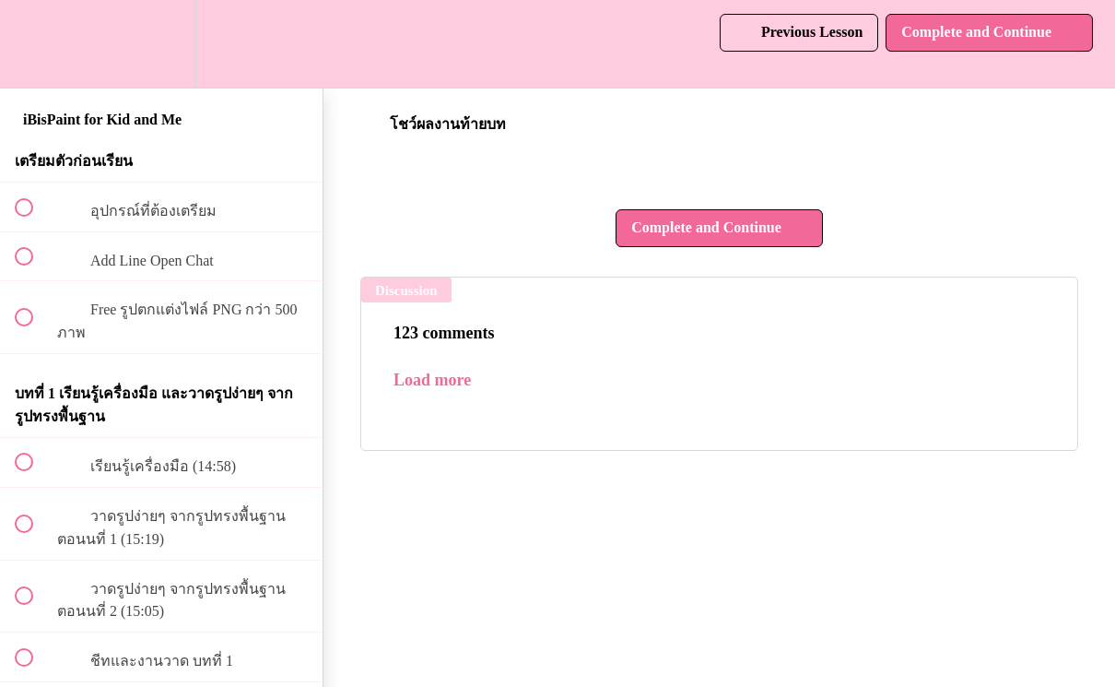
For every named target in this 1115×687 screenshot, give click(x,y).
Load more (432, 380)
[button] (34, 44)
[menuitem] (161, 44)
